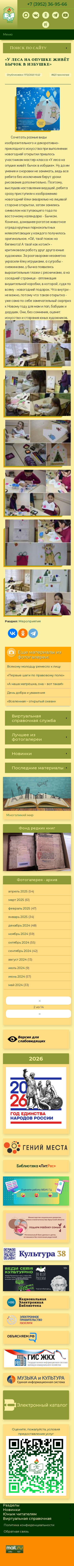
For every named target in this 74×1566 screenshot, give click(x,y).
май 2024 (15, 985)
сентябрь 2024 (19, 951)
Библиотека (36, 1165)
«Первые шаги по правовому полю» (35, 675)
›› (39, 1014)
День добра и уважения (26, 693)
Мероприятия (30, 621)
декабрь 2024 (19, 925)
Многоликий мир (20, 815)
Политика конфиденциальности (29, 1525)
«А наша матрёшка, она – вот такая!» (35, 684)
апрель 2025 (18, 891)
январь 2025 (18, 917)
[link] (37, 48)
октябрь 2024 (18, 942)
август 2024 (17, 959)
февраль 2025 (19, 908)
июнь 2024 (16, 976)
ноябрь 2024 (18, 934)
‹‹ (39, 1000)
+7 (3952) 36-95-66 (47, 4)
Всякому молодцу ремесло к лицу (34, 666)
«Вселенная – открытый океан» (31, 701)
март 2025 (16, 900)
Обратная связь (16, 1531)
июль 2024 (16, 968)
